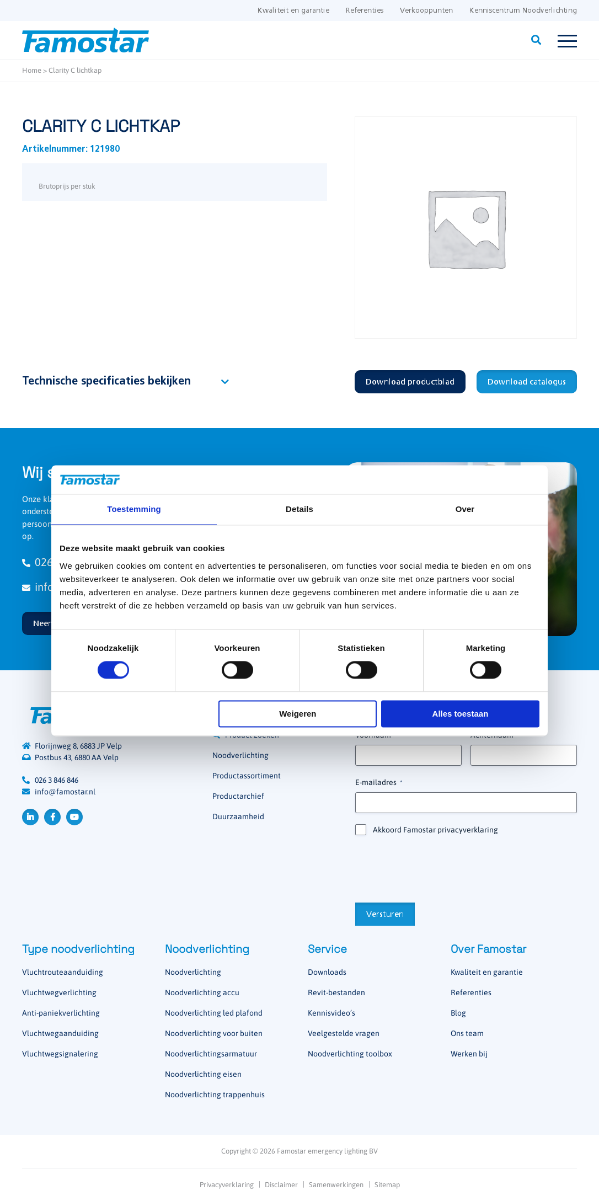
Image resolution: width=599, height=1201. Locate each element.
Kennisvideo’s (331, 1012)
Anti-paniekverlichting (61, 1012)
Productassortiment (246, 775)
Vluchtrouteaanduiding (62, 972)
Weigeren (297, 713)
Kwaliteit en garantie (293, 10)
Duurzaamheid (238, 816)
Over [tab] (465, 509)
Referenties (364, 10)
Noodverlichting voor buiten (214, 1033)
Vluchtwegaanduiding (60, 1033)
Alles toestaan (460, 713)
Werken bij (469, 1053)
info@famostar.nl (65, 791)
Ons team (467, 1033)
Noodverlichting (240, 755)
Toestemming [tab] (134, 509)
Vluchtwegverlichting (59, 992)
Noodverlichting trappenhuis (215, 1094)
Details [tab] (299, 509)
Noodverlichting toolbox (350, 1053)
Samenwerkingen (336, 1185)
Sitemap (387, 1185)
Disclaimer (281, 1185)
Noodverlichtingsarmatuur (211, 1053)
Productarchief (238, 796)
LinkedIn (30, 817)
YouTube (74, 817)
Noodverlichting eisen (203, 1074)
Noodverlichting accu (202, 992)
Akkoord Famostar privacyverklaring (435, 829)
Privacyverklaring (227, 1185)
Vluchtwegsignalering (60, 1053)
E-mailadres (378, 783)
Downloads (327, 972)
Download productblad (410, 382)
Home (31, 70)
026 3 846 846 (56, 780)
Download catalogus (527, 382)
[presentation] (439, 867)
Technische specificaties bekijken (106, 381)
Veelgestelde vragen (343, 1033)
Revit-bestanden (336, 992)
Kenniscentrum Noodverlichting (523, 10)
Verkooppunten (426, 10)
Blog (458, 1012)
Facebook (52, 817)
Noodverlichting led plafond (214, 1012)
